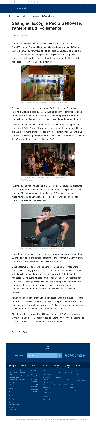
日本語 (30, 2)
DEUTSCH (43, 2)
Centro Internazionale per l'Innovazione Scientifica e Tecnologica (14, 405)
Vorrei (18, 16)
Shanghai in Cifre (47, 374)
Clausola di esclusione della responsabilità (26, 419)
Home (11, 16)
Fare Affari (34, 370)
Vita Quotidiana (69, 384)
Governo (23, 365)
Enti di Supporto (46, 393)
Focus (77, 374)
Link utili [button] (45, 355)
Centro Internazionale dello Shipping (14, 397)
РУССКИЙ (77, 2)
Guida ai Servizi (58, 372)
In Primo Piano (48, 16)
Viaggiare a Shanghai (31, 16)
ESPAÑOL (59, 2)
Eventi (77, 384)
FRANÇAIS (51, 2)
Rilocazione (68, 375)
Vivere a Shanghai (68, 366)
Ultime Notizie (57, 381)
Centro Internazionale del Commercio (14, 389)
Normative (23, 379)
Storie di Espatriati (70, 387)
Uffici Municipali (24, 376)
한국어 (36, 2)
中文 (16, 2)
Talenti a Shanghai (57, 366)
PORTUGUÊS (68, 2)
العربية (84, 2)
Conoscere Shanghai (12, 366)
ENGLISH (23, 2)
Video (77, 377)
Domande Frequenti (47, 399)
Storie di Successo (47, 396)
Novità (78, 365)
